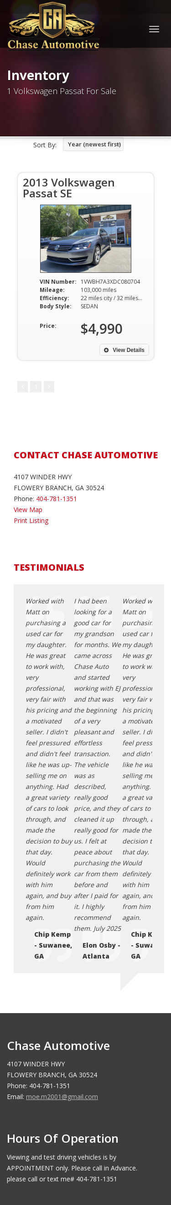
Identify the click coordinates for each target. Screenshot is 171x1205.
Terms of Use (52, 1031)
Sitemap (44, 1053)
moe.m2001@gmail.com (62, 867)
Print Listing (31, 520)
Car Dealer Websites (41, 1157)
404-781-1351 (56, 498)
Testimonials (51, 1042)
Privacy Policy (52, 1020)
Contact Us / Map (58, 1009)
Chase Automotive (74, 1146)
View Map (28, 509)
